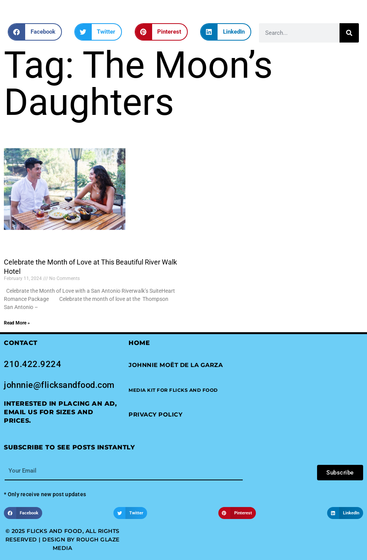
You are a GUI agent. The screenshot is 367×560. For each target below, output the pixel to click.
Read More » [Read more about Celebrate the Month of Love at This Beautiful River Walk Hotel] (17, 323)
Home (139, 343)
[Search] (349, 33)
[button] (35, 32)
